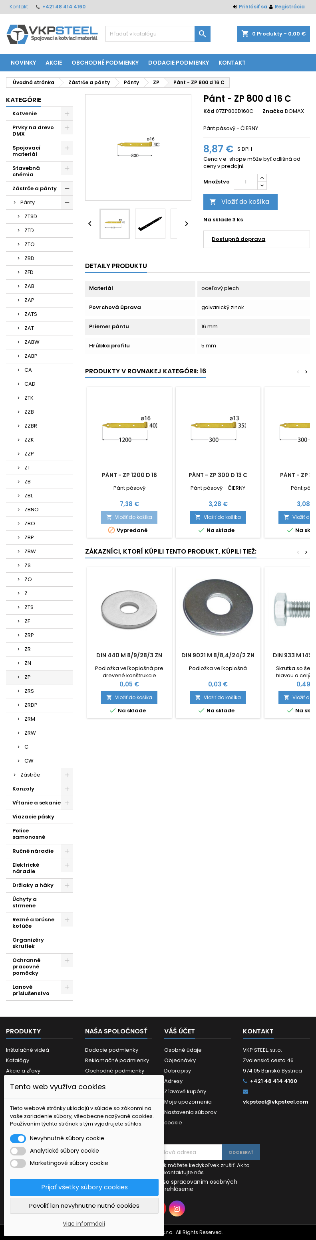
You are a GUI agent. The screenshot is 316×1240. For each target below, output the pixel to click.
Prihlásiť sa (253, 6)
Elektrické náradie (25, 868)
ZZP (29, 453)
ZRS (29, 691)
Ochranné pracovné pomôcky (26, 966)
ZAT (29, 328)
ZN (27, 663)
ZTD (29, 230)
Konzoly (23, 788)
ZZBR (30, 426)
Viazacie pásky (33, 816)
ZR (27, 649)
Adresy (173, 1081)
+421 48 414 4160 (63, 6)
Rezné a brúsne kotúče (33, 923)
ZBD (29, 258)
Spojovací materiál (26, 151)
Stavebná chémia (26, 171)
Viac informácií (84, 1224)
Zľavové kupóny (185, 1091)
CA (28, 370)
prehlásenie (177, 1189)
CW (29, 761)
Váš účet (179, 1031)
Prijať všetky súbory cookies (84, 1187)
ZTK (29, 398)
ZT (27, 467)
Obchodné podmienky (105, 63)
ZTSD (30, 216)
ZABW (32, 342)
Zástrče (30, 775)
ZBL (28, 495)
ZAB (29, 286)
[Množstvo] (246, 182)
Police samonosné (28, 834)
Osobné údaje (183, 1050)
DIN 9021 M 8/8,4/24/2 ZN (217, 655)
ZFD (29, 272)
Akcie (54, 63)
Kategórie (23, 99)
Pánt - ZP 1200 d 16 (129, 475)
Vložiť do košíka (239, 201)
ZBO (29, 523)
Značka (273, 111)
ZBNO (31, 509)
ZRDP (31, 705)
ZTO (29, 244)
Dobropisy (177, 1070)
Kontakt (19, 6)
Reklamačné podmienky (117, 1060)
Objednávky (180, 1060)
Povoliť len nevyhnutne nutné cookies (84, 1205)
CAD (30, 384)
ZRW (30, 733)
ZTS (29, 607)
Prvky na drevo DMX (33, 131)
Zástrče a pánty (34, 188)
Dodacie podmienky (178, 63)
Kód (209, 111)
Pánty (27, 202)
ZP (27, 677)
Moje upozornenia (188, 1102)
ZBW (30, 551)
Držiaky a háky (33, 885)
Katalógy (17, 1060)
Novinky (23, 63)
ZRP (29, 635)
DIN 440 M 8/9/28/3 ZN (129, 655)
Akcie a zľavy (23, 1070)
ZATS (30, 314)
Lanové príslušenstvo (31, 990)
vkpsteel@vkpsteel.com (275, 1102)
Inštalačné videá (27, 1050)
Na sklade (217, 219)
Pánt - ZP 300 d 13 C (218, 475)
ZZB (29, 412)
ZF (27, 621)
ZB (27, 481)
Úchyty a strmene (24, 902)
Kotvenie (24, 113)
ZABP (31, 356)
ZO (28, 579)
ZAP (29, 300)
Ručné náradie (33, 851)
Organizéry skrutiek (28, 943)
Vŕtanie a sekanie (36, 802)
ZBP (29, 537)
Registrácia (290, 6)
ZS (27, 565)
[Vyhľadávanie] (158, 34)
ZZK (29, 440)
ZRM (29, 719)
